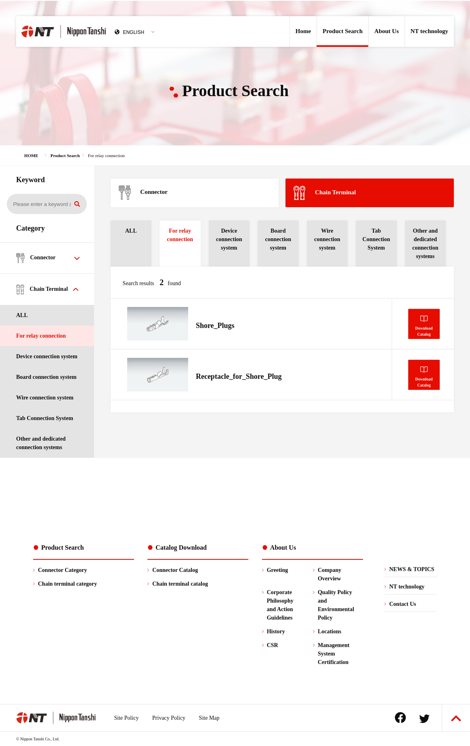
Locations (329, 631)
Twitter (424, 718)
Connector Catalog (175, 570)
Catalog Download (181, 547)
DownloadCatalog (423, 331)
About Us (386, 31)
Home (303, 31)
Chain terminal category (67, 584)
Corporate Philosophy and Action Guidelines (280, 605)
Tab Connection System (44, 418)
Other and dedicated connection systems (41, 443)
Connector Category (62, 570)
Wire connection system (44, 398)
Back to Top (456, 718)
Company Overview (329, 574)
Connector (143, 192)
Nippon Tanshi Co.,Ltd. (83, 31)
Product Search (343, 31)
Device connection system (47, 356)
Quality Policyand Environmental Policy (336, 605)
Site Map (209, 718)
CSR (272, 645)
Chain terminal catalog (180, 584)
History (276, 631)
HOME (31, 155)
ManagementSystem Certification (334, 653)
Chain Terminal (325, 192)
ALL (22, 315)
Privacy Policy (168, 718)
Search (77, 204)
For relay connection (41, 336)
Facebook (400, 717)
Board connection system (46, 377)
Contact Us (402, 604)
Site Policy (126, 718)
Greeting (277, 570)
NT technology (429, 31)
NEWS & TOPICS (411, 569)
